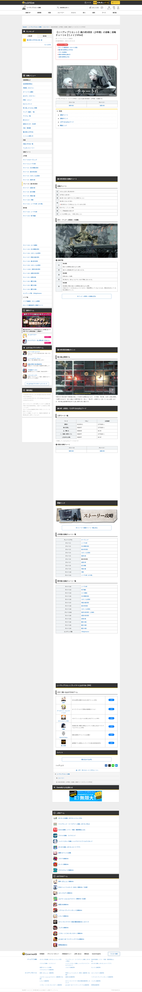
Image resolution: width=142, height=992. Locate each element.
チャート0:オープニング (30, 160)
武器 (49, 12)
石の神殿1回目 (85, 546)
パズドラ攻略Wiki (70, 967)
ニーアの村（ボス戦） (87, 575)
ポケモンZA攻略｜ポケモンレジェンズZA (50, 959)
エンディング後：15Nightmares (32, 293)
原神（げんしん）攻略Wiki (47, 973)
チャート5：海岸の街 (29, 180)
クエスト (73, 12)
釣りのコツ (26, 120)
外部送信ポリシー (66, 954)
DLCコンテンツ (27, 104)
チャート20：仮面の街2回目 (31, 273)
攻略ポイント (64, 118)
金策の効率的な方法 (64, 57)
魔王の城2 (84, 625)
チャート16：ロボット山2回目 (31, 253)
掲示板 (115, 12)
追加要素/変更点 (27, 84)
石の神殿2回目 (85, 596)
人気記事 (29, 36)
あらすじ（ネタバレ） (29, 96)
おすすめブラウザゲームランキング (37, 383)
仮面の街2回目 (85, 615)
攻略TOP (27, 12)
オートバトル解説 (28, 92)
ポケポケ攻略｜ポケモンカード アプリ (101, 963)
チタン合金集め (63, 52)
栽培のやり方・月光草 (29, 124)
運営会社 (86, 954)
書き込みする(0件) (86, 759)
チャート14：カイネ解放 (30, 245)
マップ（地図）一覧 (28, 112)
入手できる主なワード (67, 122)
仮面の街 (102, 105)
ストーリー (61, 12)
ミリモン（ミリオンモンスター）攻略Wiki (51, 985)
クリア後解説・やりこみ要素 (31, 301)
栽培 (93, 12)
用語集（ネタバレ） (28, 88)
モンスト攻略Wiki (96, 967)
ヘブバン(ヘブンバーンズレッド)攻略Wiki (102, 977)
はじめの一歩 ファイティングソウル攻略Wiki (77, 985)
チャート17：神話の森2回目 (31, 257)
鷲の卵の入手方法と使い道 (34, 40)
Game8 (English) (96, 954)
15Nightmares (85, 631)
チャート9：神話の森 (29, 196)
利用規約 (42, 954)
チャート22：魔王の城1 (30, 281)
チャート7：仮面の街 (29, 188)
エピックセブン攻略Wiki (97, 973)
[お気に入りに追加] (94, 7)
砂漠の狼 (83, 618)
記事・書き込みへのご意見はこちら (86, 770)
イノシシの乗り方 (28, 136)
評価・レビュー (27, 100)
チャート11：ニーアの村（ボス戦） (33, 204)
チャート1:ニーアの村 (29, 164)
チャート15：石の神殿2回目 (31, 249)
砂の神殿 (83, 565)
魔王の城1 (84, 622)
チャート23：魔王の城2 (30, 285)
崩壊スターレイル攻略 (45, 967)
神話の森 (83, 569)
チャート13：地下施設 (29, 216)
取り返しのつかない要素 (30, 108)
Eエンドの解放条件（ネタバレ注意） (68, 47)
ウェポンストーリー (28, 148)
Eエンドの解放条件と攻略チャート (33, 305)
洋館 (82, 572)
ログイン (115, 3)
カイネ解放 (84, 593)
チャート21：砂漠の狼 (29, 277)
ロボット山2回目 (85, 599)
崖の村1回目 (84, 549)
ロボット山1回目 (85, 552)
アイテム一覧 (27, 116)
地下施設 (83, 589)
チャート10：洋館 (28, 200)
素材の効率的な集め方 (64, 54)
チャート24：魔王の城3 (30, 289)
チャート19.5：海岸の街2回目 (31, 269)
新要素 (39, 12)
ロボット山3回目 (85, 609)
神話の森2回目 (85, 602)
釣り (84, 12)
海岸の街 (71, 105)
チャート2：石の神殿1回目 (30, 168)
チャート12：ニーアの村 (30, 212)
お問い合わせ (77, 954)
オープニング (84, 539)
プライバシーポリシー (53, 954)
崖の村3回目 (84, 606)
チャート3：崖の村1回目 (30, 172)
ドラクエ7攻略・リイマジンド (48, 963)
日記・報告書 (27, 128)
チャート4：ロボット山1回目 (31, 176)
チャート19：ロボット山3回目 (31, 265)
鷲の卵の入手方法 (28, 132)
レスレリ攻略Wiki (44, 981)
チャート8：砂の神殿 (29, 192)
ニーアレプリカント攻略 (63, 774)
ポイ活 (87, 2)
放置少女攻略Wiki (70, 977)
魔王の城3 (84, 628)
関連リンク (63, 125)
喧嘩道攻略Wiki (95, 985)
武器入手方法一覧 (28, 144)
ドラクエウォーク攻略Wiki (47, 969)
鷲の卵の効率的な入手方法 (66, 50)
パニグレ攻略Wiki (96, 981)
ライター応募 (114, 954)
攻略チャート (64, 115)
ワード (104, 12)
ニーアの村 (84, 543)
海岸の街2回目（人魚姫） (88, 612)
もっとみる (47, 44)
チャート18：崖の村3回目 (30, 261)
